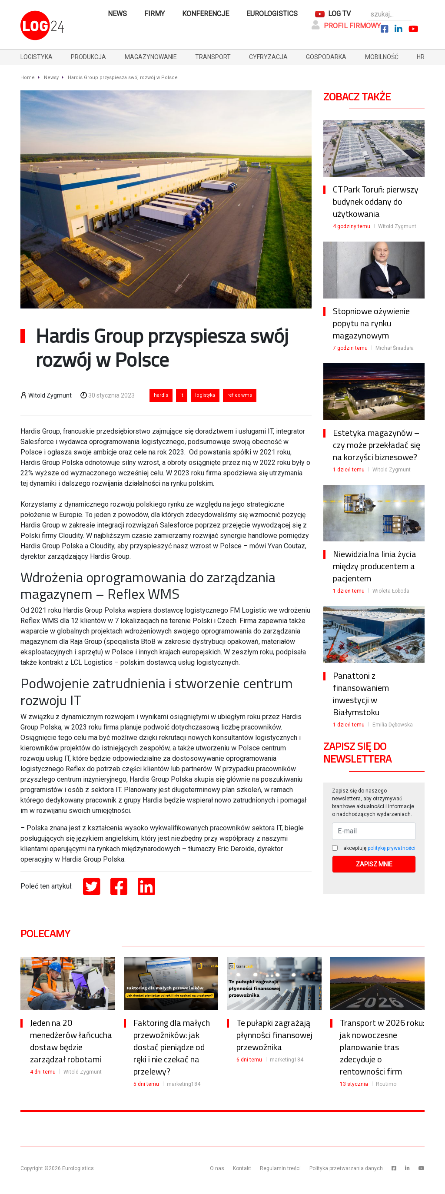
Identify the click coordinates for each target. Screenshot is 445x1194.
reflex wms (239, 395)
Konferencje (205, 14)
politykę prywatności (391, 848)
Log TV (339, 14)
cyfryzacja (268, 56)
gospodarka (326, 56)
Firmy (154, 14)
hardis (161, 395)
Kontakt (242, 1168)
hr (421, 56)
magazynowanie (151, 56)
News (117, 14)
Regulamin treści (280, 1168)
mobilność (382, 56)
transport (213, 56)
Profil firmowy (346, 25)
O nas (217, 1168)
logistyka (36, 56)
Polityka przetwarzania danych (346, 1168)
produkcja (88, 56)
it (181, 395)
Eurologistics (272, 14)
